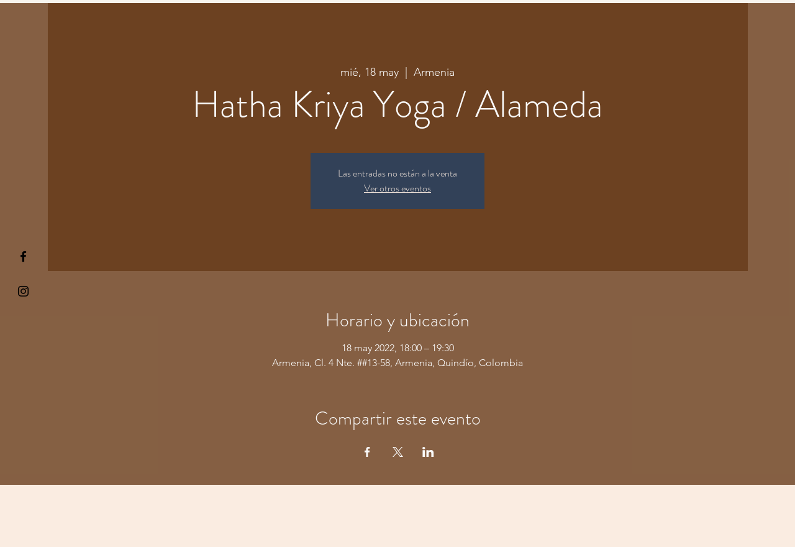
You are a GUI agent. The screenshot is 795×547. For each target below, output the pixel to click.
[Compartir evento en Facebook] (367, 452)
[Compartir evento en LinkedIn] (428, 452)
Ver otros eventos (397, 188)
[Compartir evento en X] (398, 452)
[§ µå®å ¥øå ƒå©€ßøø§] (23, 256)
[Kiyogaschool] (23, 291)
